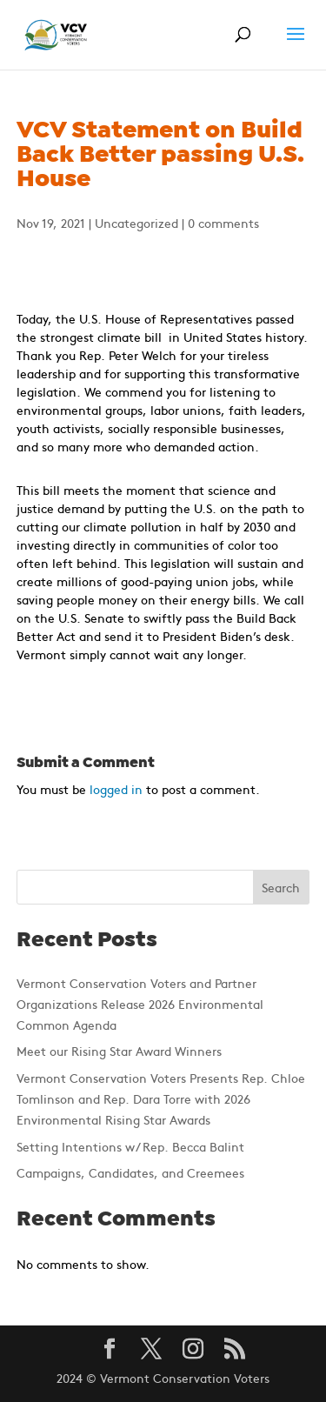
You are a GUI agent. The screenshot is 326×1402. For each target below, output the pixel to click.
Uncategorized (136, 222)
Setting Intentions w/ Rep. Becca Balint (130, 1146)
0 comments (223, 222)
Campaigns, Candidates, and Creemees (130, 1172)
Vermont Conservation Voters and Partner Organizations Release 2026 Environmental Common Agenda (140, 1003)
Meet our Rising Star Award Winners (119, 1050)
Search (281, 887)
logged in (116, 789)
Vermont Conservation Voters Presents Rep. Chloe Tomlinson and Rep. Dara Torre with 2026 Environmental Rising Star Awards (161, 1098)
